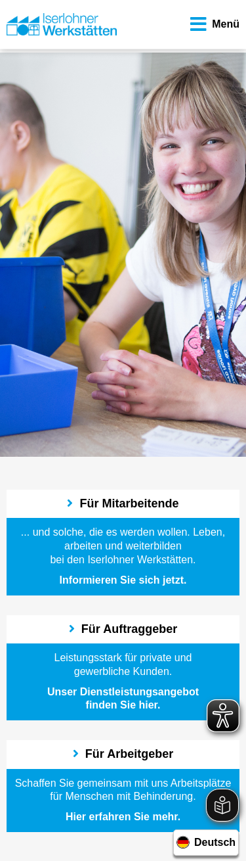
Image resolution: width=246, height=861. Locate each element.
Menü (213, 24)
